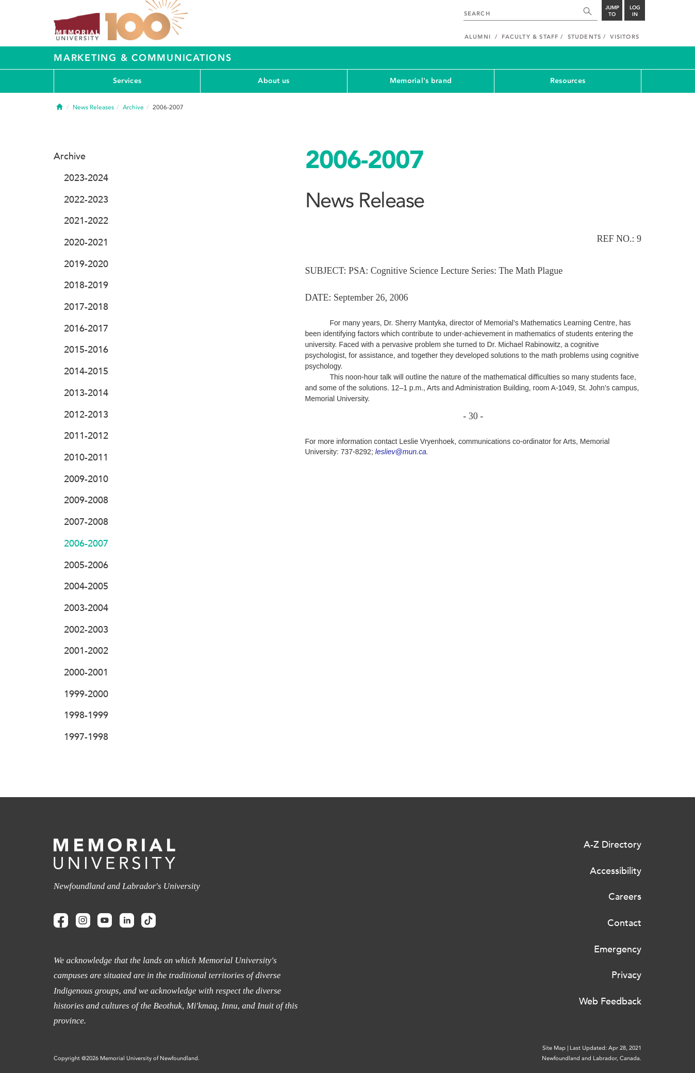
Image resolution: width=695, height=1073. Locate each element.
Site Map (554, 1048)
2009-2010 (86, 479)
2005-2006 (86, 565)
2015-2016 (86, 349)
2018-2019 (86, 285)
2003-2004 (86, 608)
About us (273, 80)
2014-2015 (86, 371)
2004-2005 (86, 586)
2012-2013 (86, 414)
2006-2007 (86, 543)
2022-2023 (86, 199)
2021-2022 (86, 220)
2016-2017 (86, 328)
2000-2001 (86, 672)
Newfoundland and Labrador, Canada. (591, 1058)
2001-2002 (86, 650)
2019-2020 (86, 264)
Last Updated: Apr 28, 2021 (605, 1048)
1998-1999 (86, 715)
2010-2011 (86, 457)
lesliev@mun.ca (400, 452)
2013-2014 (86, 393)
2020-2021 (86, 242)
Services (127, 80)
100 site (146, 20)
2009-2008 (86, 500)
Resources (568, 80)
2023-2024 (86, 178)
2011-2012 (86, 435)
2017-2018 (86, 306)
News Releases (93, 107)
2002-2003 (86, 629)
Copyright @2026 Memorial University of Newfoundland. (127, 1058)
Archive (133, 107)
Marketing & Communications (143, 57)
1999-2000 (86, 694)
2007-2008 (86, 521)
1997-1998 (86, 736)
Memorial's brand (421, 80)
